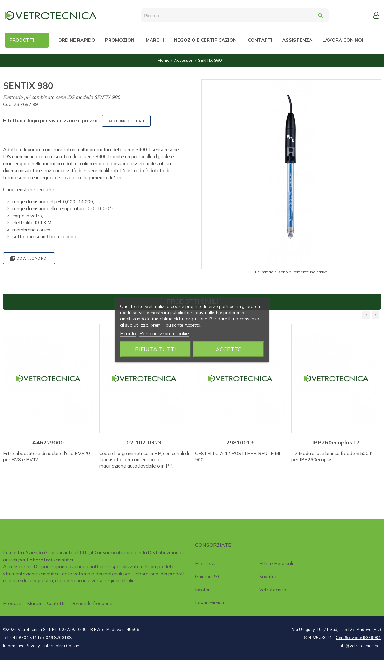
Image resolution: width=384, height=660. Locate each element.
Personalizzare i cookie (164, 334)
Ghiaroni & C (208, 577)
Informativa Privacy (21, 645)
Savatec (268, 577)
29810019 (240, 442)
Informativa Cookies (63, 645)
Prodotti (12, 603)
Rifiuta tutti (155, 349)
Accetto (229, 349)
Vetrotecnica (272, 590)
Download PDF (29, 258)
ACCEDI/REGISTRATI (126, 121)
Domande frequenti (91, 603)
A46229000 (48, 442)
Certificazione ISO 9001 (358, 637)
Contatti (55, 603)
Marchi (34, 603)
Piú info (128, 334)
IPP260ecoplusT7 (336, 442)
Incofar (202, 590)
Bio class (205, 563)
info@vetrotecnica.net (360, 645)
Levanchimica (209, 603)
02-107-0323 (144, 442)
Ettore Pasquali (276, 563)
